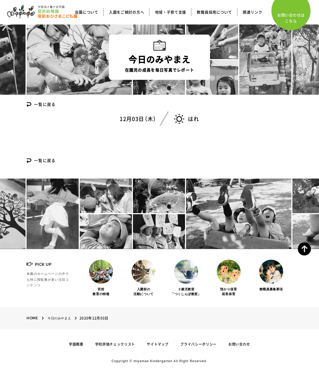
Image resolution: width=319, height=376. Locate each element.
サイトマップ (158, 344)
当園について (86, 12)
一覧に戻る (45, 105)
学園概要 (76, 344)
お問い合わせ (239, 344)
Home (32, 318)
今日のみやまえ (59, 318)
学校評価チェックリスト (115, 344)
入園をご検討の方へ (126, 12)
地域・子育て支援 (170, 12)
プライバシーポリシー (198, 344)
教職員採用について (214, 12)
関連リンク (252, 12)
